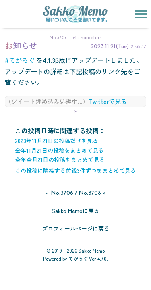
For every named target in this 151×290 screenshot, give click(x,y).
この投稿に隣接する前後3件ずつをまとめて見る (75, 170)
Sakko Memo (91, 250)
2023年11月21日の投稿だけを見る (56, 141)
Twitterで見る (108, 101)
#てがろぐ (20, 60)
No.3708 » (92, 193)
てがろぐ (78, 258)
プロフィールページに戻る (76, 228)
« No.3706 (59, 193)
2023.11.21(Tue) (110, 47)
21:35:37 (138, 46)
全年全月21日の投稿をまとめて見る (60, 159)
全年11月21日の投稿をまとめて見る (59, 150)
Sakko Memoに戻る (75, 211)
